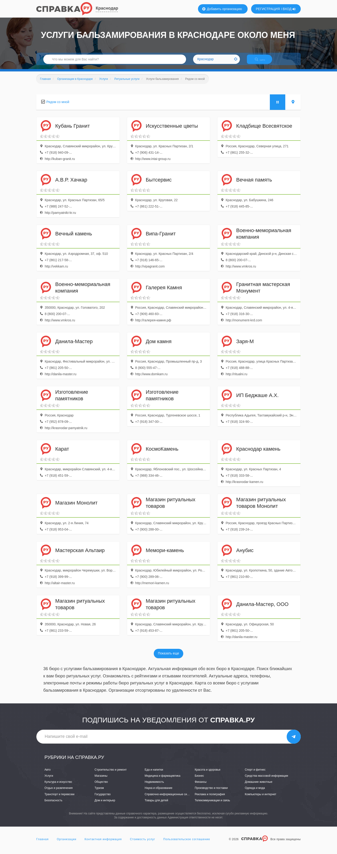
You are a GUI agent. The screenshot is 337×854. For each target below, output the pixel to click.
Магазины (101, 780)
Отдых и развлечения (58, 792)
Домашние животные (258, 786)
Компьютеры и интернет (260, 798)
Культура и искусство (58, 786)
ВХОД (289, 9)
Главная (42, 843)
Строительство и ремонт (111, 773)
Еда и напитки (154, 773)
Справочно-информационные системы (170, 798)
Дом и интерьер (105, 804)
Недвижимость (154, 786)
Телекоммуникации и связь (212, 804)
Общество (101, 786)
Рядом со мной (57, 106)
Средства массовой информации (266, 780)
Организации (67, 843)
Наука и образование (158, 792)
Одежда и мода (255, 792)
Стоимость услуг (142, 843)
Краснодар (107, 8)
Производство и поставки (211, 792)
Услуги (48, 780)
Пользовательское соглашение (186, 843)
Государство (103, 798)
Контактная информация (103, 843)
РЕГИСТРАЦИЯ (268, 9)
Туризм (99, 792)
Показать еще (168, 657)
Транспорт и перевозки (59, 798)
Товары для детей (156, 804)
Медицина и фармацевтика (162, 780)
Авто (47, 773)
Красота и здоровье (207, 773)
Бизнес (199, 780)
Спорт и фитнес (255, 773)
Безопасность (53, 804)
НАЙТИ (263, 62)
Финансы (200, 786)
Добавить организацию (222, 9)
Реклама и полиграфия (210, 798)
